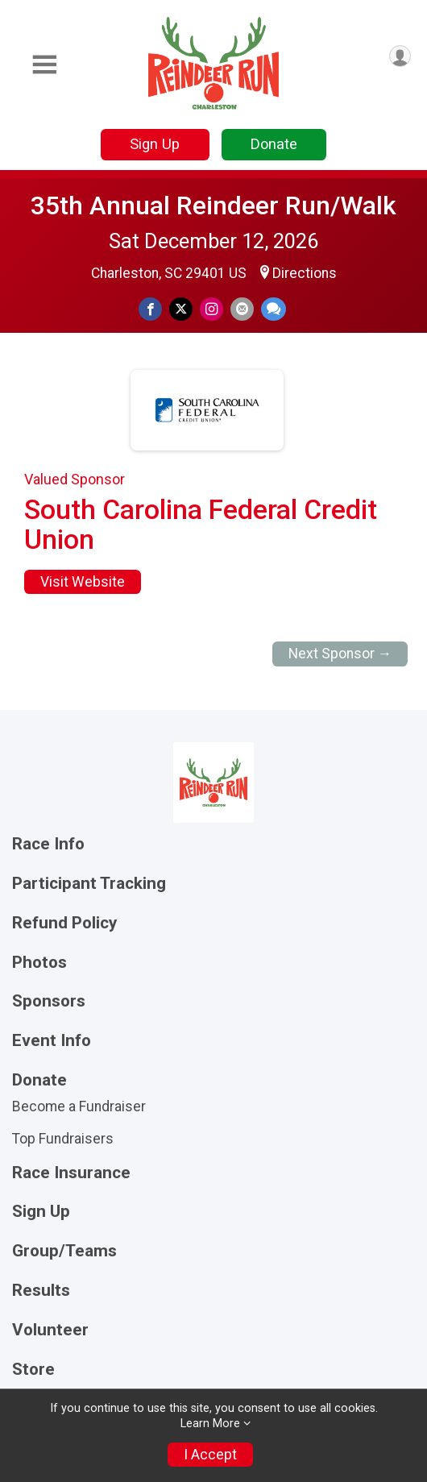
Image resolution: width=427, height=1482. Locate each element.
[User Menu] (400, 56)
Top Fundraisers (63, 1139)
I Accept (210, 1455)
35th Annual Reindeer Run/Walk (213, 205)
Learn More (210, 1423)
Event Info (51, 1041)
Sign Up (155, 143)
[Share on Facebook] (150, 309)
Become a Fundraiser (79, 1106)
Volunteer (50, 1330)
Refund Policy (64, 923)
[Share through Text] (273, 309)
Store (33, 1369)
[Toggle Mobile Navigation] (44, 64)
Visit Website (82, 582)
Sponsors (48, 1001)
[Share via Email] (242, 309)
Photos (39, 962)
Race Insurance (71, 1173)
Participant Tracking (89, 883)
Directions (304, 273)
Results (41, 1290)
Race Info (48, 844)
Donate (274, 143)
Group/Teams (64, 1251)
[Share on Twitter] (181, 309)
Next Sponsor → (340, 654)
